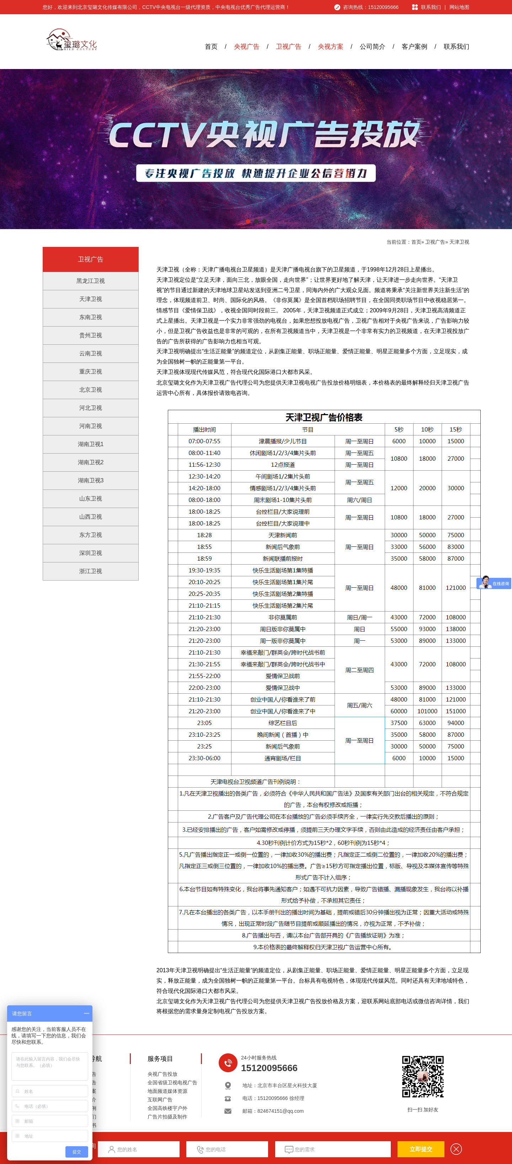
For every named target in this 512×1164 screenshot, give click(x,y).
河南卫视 (90, 426)
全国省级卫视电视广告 (172, 1082)
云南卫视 (90, 353)
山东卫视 (90, 499)
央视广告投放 (162, 1074)
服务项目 (160, 1058)
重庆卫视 (90, 372)
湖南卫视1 (91, 444)
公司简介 (372, 46)
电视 (224, 1011)
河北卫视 (90, 408)
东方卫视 (90, 535)
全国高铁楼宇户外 (167, 1108)
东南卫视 (90, 317)
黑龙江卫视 (90, 281)
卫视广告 (289, 46)
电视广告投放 (321, 383)
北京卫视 (90, 390)
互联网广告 (160, 1099)
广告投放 (241, 1011)
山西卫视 (90, 517)
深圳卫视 (90, 553)
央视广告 (247, 46)
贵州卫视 (90, 335)
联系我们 (431, 7)
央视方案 (330, 46)
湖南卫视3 (91, 480)
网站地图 (459, 7)
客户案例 (414, 46)
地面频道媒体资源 (167, 1091)
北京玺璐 (167, 1001)
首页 (211, 46)
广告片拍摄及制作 (167, 1117)
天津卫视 (459, 242)
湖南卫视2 (91, 462)
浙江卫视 (90, 571)
